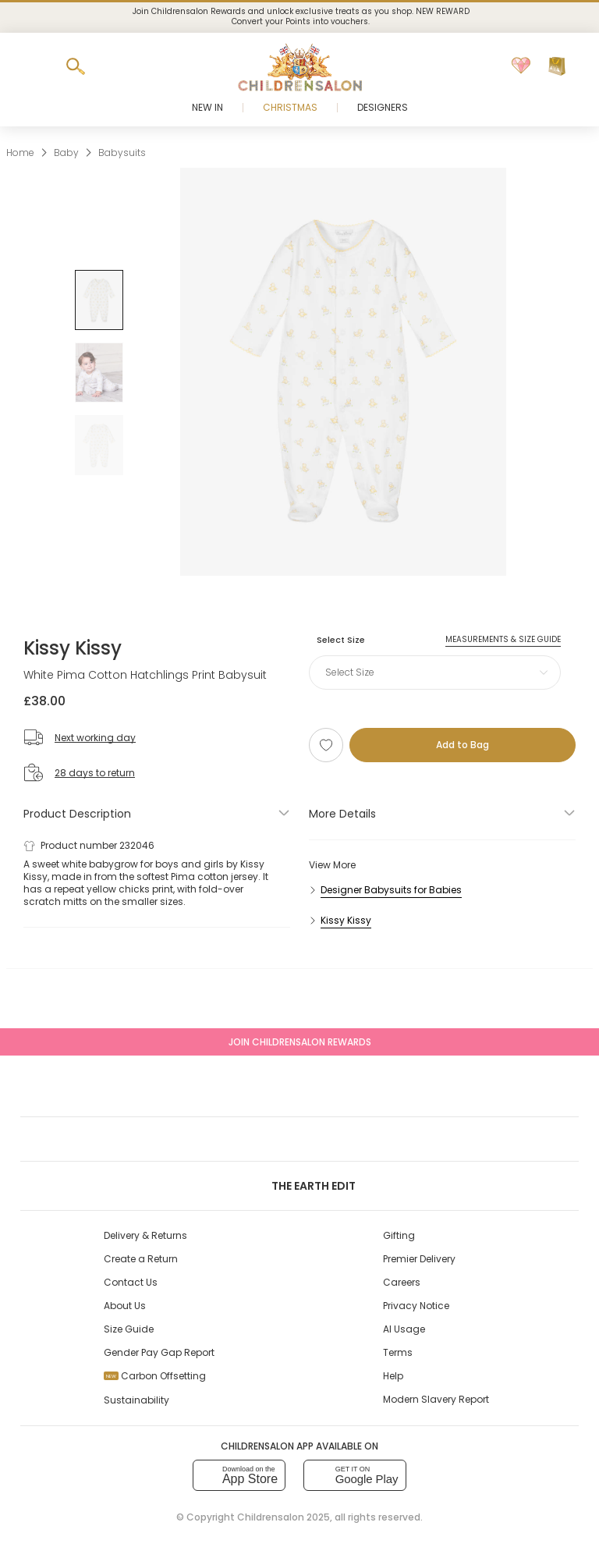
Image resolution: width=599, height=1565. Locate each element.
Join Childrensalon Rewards (300, 1042)
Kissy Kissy (72, 648)
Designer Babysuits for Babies (391, 889)
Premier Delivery (419, 1258)
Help (393, 1375)
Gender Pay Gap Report (159, 1352)
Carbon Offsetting (155, 1375)
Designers (382, 107)
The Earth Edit (299, 1186)
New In (207, 107)
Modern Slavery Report (436, 1399)
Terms (398, 1352)
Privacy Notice (416, 1305)
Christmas (290, 107)
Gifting (399, 1235)
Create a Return (141, 1258)
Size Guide (129, 1329)
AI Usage (404, 1329)
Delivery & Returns (145, 1235)
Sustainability (136, 1400)
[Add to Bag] (462, 745)
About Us (125, 1305)
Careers (401, 1282)
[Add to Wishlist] (326, 745)
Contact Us (131, 1282)
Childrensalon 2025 (283, 1517)
